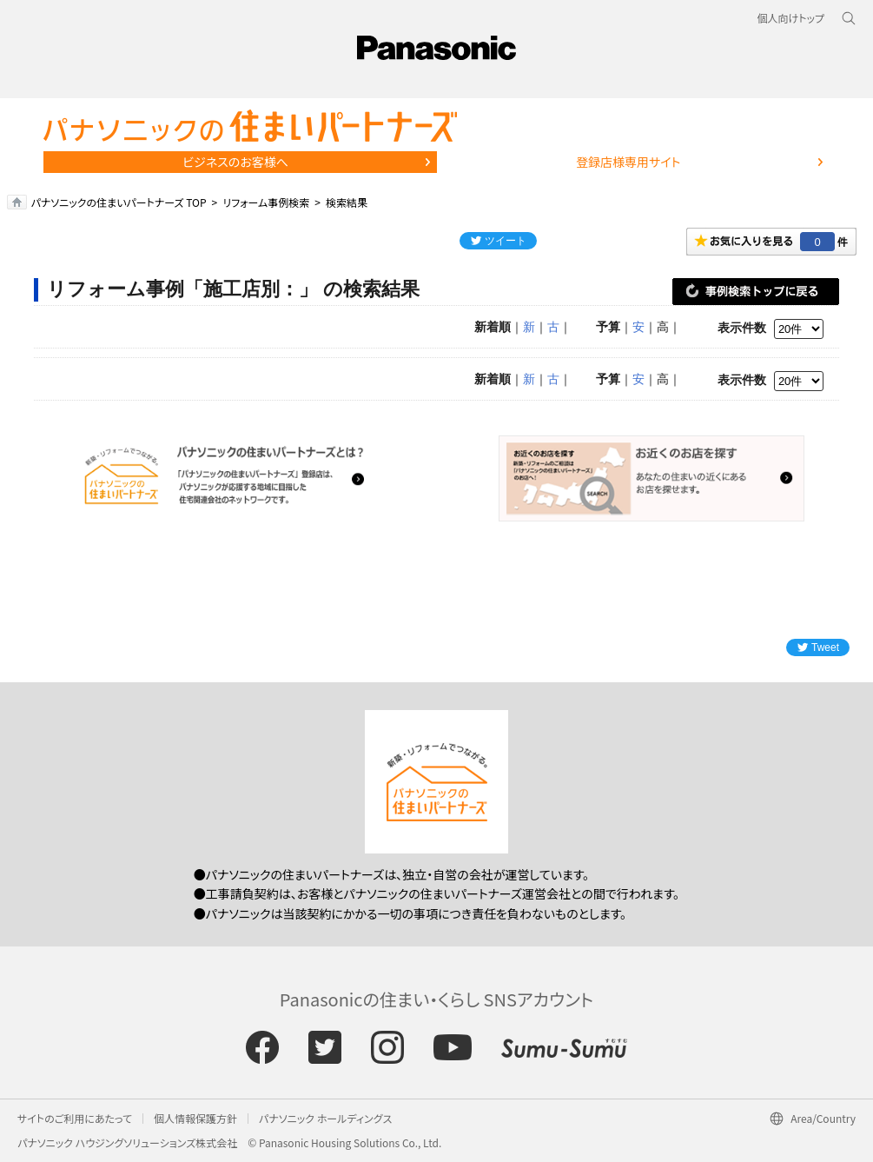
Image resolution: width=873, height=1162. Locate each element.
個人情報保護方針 (195, 1118)
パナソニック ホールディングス (325, 1118)
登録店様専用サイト (628, 161)
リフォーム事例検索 (265, 202)
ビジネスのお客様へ (235, 161)
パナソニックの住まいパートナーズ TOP (119, 202)
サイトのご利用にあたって (74, 1118)
